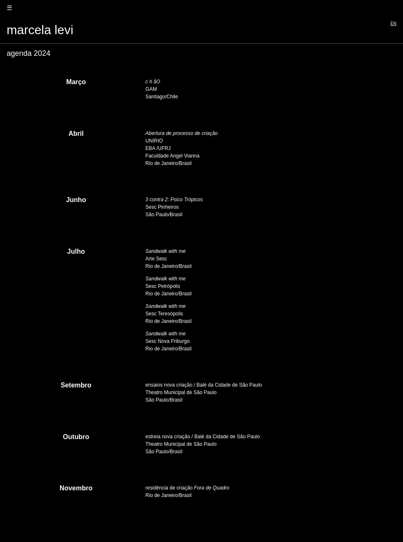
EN (393, 23)
